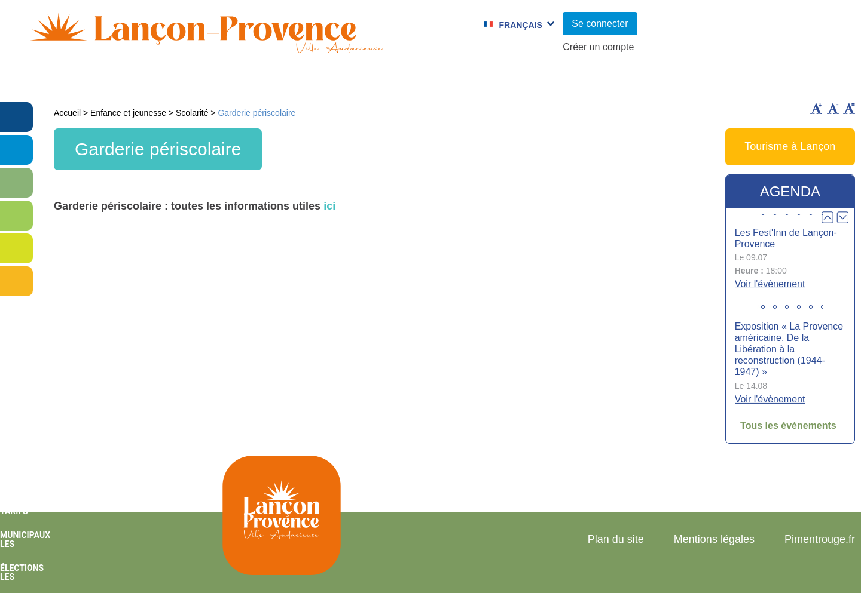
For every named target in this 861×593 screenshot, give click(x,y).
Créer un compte (598, 47)
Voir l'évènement (770, 284)
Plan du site (616, 539)
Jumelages (498, 81)
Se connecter (600, 24)
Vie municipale (112, 81)
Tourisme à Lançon (789, 146)
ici (329, 206)
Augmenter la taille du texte (816, 109)
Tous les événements (788, 425)
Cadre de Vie (674, 81)
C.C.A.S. (582, 81)
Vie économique (791, 81)
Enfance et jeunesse (249, 81)
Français (520, 25)
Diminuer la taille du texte (833, 109)
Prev (827, 217)
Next (842, 217)
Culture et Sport (390, 81)
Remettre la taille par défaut (849, 109)
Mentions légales (714, 539)
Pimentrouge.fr (819, 539)
